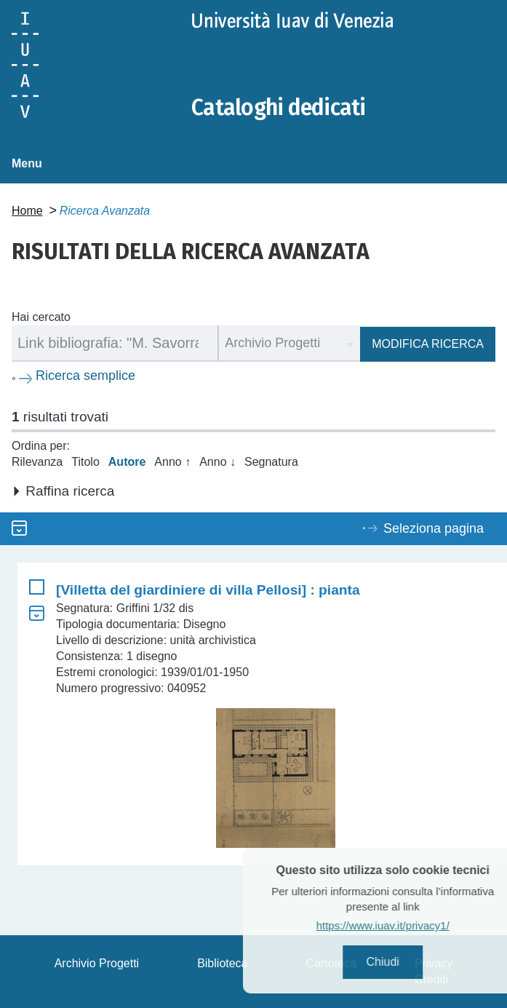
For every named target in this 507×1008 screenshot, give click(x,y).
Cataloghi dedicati (278, 108)
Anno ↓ (217, 462)
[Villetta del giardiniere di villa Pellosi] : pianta (208, 590)
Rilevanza (37, 462)
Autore (127, 462)
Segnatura (271, 462)
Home (27, 211)
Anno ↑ (172, 462)
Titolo (85, 462)
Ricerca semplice (85, 375)
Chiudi (402, 962)
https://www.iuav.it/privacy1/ (401, 925)
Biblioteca (222, 963)
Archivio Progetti (97, 963)
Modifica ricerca (428, 344)
